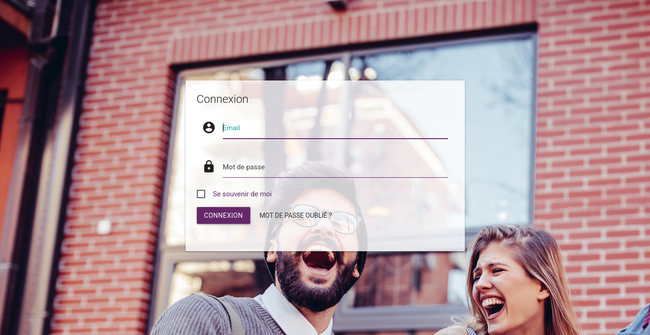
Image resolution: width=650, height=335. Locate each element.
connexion (223, 215)
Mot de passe (244, 167)
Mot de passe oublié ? (296, 215)
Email (231, 128)
